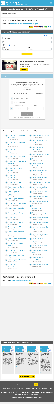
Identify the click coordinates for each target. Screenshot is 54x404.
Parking (28, 388)
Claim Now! (24, 69)
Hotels (32, 388)
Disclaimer (44, 388)
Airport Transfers (21, 388)
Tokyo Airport (16, 3)
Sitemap (27, 389)
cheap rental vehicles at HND (21, 280)
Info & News (38, 388)
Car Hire (14, 388)
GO (36, 385)
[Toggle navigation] (51, 3)
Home (4, 388)
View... (4, 367)
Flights (8, 388)
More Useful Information (27, 376)
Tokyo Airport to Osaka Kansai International (41, 173)
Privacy (50, 388)
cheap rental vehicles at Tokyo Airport (24, 23)
